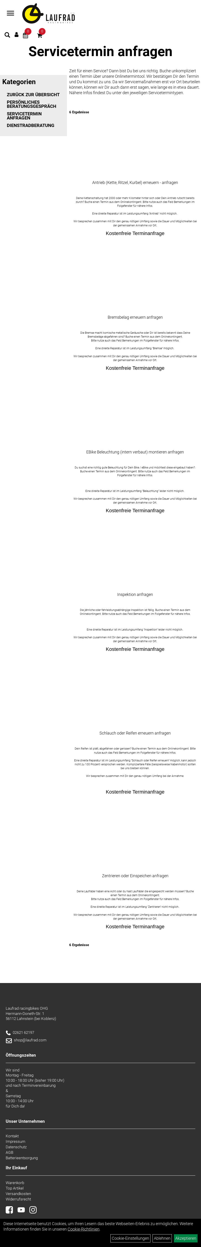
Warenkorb (15, 1182)
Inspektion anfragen (135, 594)
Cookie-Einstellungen (130, 1238)
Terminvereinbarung (39, 1085)
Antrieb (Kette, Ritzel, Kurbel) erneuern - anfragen (135, 182)
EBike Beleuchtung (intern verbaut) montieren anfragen (135, 452)
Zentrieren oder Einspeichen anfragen (135, 875)
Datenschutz (16, 1147)
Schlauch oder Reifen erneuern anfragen (135, 733)
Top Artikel (15, 1188)
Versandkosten (18, 1193)
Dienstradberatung (30, 125)
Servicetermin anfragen (24, 116)
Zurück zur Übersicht (33, 94)
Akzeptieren (185, 1238)
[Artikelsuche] (7, 35)
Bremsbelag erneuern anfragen (135, 317)
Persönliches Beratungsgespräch (31, 104)
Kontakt (12, 1136)
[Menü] (10, 13)
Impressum (15, 1141)
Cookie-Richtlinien (83, 1229)
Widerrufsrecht (18, 1199)
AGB (9, 1152)
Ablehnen (162, 1238)
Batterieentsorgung (22, 1158)
